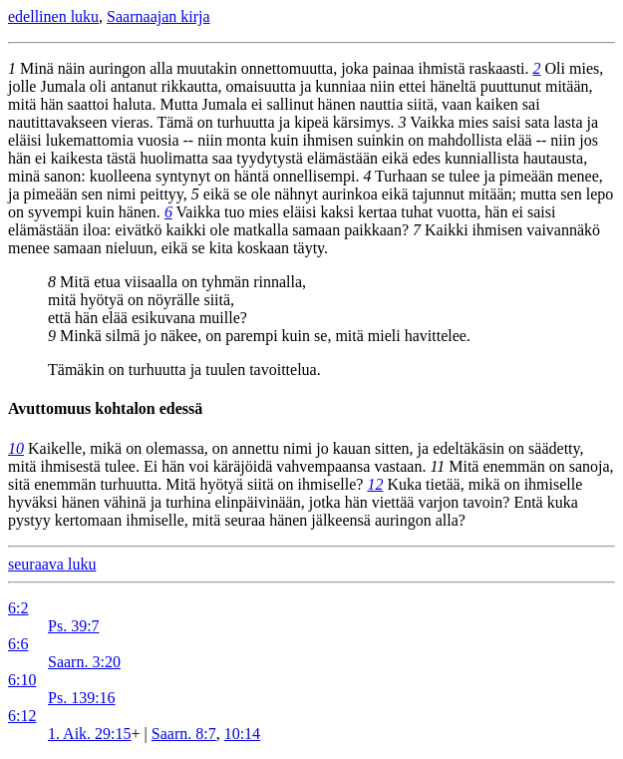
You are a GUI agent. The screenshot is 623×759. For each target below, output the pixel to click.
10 (16, 448)
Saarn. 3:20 (84, 661)
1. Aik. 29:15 (90, 733)
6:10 (22, 679)
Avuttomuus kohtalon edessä (105, 408)
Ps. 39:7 (74, 625)
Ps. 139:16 (82, 697)
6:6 (18, 643)
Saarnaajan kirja (158, 16)
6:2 (18, 607)
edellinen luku (53, 16)
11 (437, 466)
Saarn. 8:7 (184, 733)
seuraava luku (52, 564)
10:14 (242, 733)
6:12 (22, 715)
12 (375, 484)
